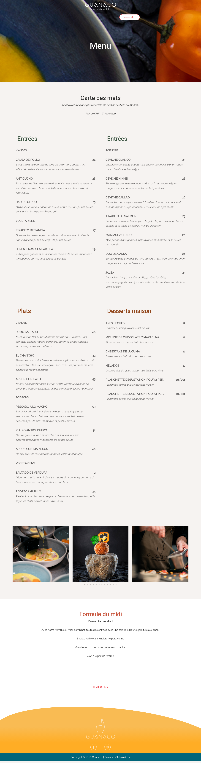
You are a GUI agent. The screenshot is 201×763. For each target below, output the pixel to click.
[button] (84, 585)
